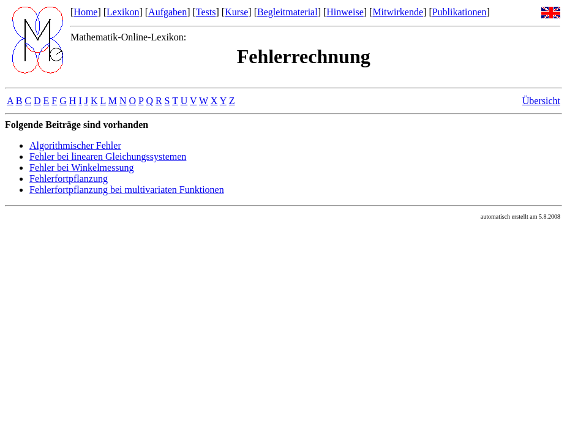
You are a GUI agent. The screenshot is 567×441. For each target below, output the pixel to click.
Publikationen (459, 12)
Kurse (236, 12)
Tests (206, 12)
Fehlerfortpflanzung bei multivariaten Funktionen (126, 189)
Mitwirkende (397, 12)
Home (85, 12)
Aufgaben (167, 12)
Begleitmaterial (287, 12)
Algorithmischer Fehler (75, 145)
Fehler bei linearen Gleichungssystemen (107, 156)
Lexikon (123, 12)
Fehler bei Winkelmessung (81, 167)
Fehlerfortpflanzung (68, 178)
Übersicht (541, 101)
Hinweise (344, 12)
